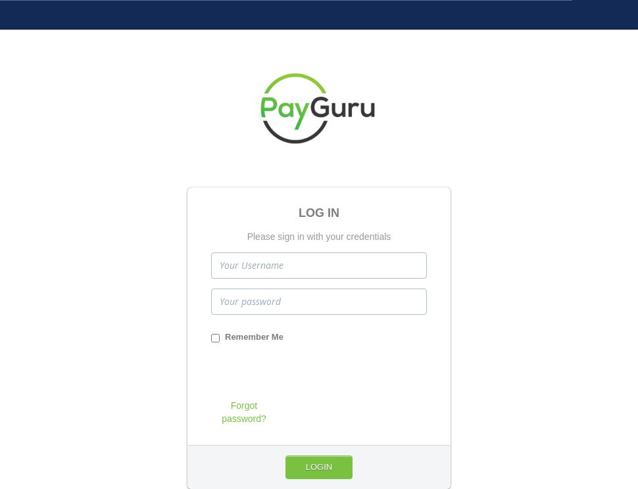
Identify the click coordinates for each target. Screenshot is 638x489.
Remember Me (247, 337)
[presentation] (311, 373)
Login (319, 467)
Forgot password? (244, 412)
